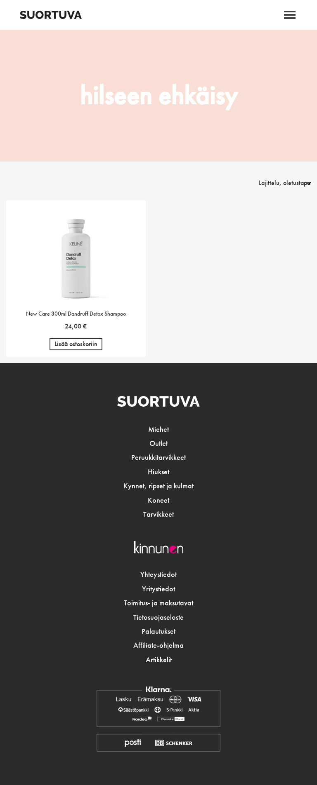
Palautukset (158, 631)
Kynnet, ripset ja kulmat (158, 485)
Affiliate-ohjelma (158, 645)
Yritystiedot (158, 588)
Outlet (158, 443)
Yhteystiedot (158, 574)
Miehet (158, 429)
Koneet (158, 500)
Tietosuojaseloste (158, 617)
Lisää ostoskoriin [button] (75, 344)
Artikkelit (159, 659)
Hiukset (158, 471)
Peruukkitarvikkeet (158, 457)
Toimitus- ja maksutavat (158, 602)
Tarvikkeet (158, 514)
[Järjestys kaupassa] (275, 183)
